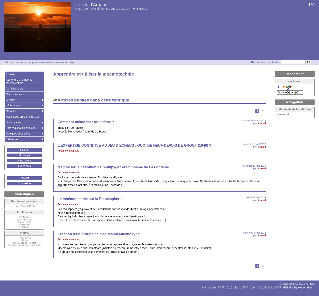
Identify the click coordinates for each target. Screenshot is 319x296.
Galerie (24, 150)
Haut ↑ (311, 287)
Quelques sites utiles (18, 133)
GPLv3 (287, 287)
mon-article (284, 114)
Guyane (10, 99)
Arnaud (262, 123)
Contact (24, 178)
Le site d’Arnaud (91, 4)
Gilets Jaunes (14, 94)
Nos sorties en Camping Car (22, 116)
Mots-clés (24, 155)
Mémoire (11, 111)
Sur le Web (24, 165)
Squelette (299, 287)
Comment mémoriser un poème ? (86, 122)
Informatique (13, 105)
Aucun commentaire (68, 150)
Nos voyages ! (14, 122)
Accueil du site (14, 62)
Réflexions (12, 139)
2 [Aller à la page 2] (263, 111)
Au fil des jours (14, 88)
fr (312, 4)
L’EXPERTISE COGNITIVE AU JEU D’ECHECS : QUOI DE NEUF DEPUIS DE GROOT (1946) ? (134, 145)
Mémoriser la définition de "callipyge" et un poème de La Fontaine (113, 167)
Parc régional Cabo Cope (21, 128)
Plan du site (209, 287)
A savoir (10, 74)
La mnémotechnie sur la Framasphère (89, 199)
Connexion (24, 183)
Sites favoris (24, 160)
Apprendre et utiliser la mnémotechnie (51, 62)
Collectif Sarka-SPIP (269, 287)
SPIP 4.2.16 (225, 287)
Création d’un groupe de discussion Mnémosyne (99, 234)
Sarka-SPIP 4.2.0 (244, 287)
